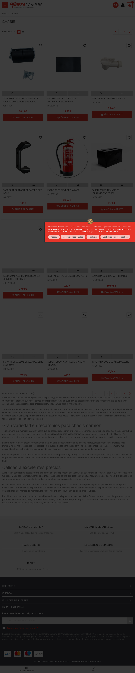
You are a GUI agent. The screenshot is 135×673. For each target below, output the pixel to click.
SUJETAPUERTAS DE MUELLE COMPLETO (67, 276)
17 (124, 393)
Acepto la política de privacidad (21, 628)
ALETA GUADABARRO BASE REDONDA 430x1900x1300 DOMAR (21, 277)
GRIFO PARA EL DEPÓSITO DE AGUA (109, 98)
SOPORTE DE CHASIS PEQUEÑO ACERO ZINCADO (66, 363)
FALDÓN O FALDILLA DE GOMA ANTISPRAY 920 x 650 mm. (61, 100)
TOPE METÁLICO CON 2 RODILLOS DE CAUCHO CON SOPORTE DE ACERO (20, 100)
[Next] (130, 31)
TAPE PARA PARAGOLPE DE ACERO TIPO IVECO (22, 192)
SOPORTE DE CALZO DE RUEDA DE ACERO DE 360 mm (23, 363)
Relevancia (8, 31)
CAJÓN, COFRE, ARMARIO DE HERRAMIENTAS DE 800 (105, 192)
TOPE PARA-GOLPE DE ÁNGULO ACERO (110, 362)
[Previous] (116, 31)
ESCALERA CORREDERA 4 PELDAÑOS (110, 276)
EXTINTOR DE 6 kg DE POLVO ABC (63, 190)
